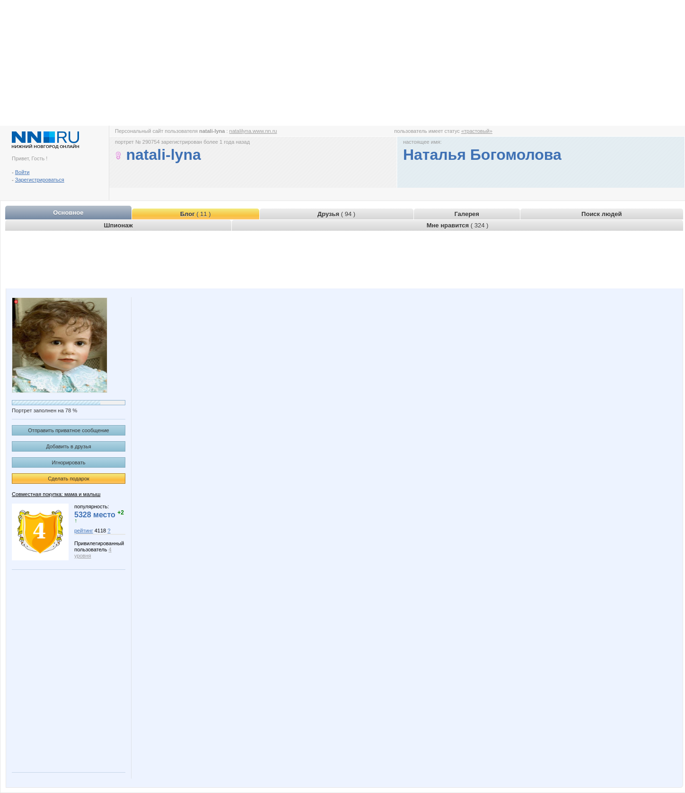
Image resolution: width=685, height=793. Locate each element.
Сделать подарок (68, 478)
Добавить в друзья (68, 446)
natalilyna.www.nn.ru (253, 131)
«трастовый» (476, 131)
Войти (22, 172)
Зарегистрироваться (39, 180)
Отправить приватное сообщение (68, 430)
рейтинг (83, 530)
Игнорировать (69, 462)
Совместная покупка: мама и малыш (56, 494)
